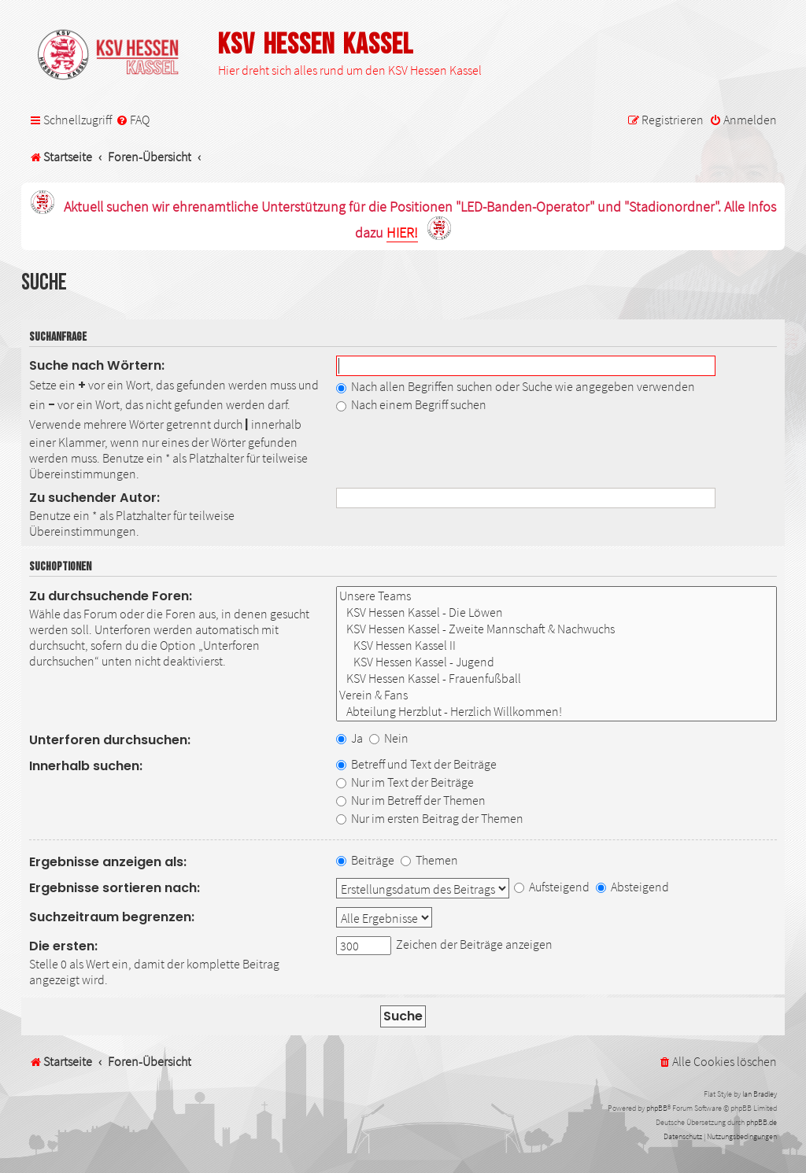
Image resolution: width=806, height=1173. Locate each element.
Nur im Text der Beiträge (405, 782)
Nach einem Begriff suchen (411, 404)
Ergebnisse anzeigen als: (108, 862)
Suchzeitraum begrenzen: (111, 917)
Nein (389, 738)
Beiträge (365, 860)
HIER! (402, 233)
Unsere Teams (557, 596)
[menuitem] (133, 120)
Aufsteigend (552, 887)
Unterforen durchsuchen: (109, 740)
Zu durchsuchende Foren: (110, 596)
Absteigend (632, 887)
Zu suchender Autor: (94, 498)
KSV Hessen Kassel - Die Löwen (557, 612)
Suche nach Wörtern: (97, 365)
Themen (429, 860)
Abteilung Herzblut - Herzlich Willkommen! (557, 711)
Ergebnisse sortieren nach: (114, 888)
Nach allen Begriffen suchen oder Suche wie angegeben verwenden (515, 386)
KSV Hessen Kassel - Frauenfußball (557, 678)
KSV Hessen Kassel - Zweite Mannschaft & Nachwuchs (557, 629)
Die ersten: (63, 946)
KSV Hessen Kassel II (557, 645)
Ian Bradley (759, 1094)
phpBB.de (761, 1122)
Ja (349, 738)
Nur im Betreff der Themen (411, 800)
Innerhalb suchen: (85, 766)
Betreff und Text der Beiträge (416, 764)
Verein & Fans (557, 695)
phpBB (656, 1108)
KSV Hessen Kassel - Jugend (557, 662)
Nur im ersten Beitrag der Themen (429, 818)
